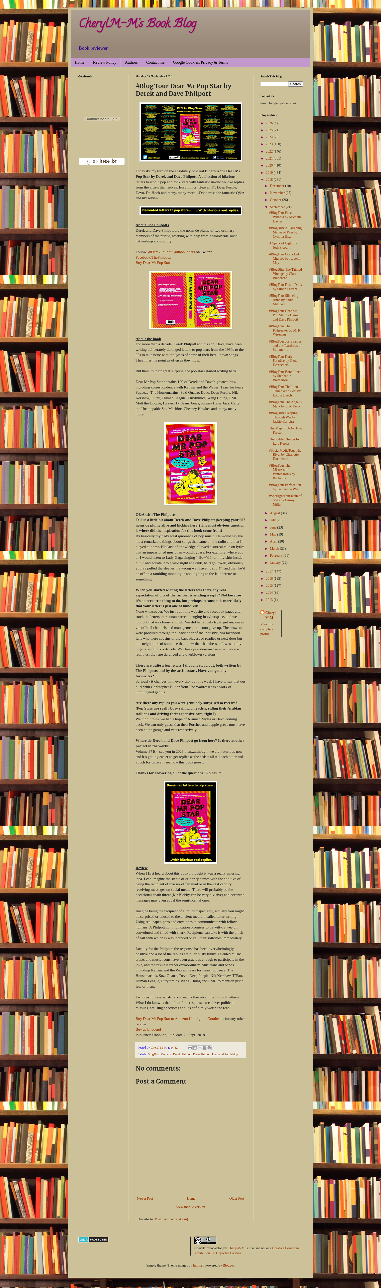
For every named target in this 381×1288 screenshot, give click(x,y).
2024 (270, 137)
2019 (270, 173)
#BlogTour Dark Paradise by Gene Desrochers (283, 361)
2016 (270, 578)
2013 (270, 600)
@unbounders (184, 252)
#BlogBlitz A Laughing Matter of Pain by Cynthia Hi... (285, 232)
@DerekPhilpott (160, 252)
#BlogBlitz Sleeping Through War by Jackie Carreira (283, 417)
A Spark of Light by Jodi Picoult (283, 245)
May (273, 534)
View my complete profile (266, 629)
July (273, 520)
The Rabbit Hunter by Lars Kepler (284, 441)
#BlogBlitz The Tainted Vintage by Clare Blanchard (285, 274)
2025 (270, 130)
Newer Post (145, 1198)
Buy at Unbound (148, 1029)
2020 (270, 165)
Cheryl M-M (270, 615)
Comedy (166, 1054)
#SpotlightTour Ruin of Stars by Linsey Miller (285, 500)
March (275, 549)
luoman (198, 1265)
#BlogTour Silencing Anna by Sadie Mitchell (283, 300)
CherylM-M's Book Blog (137, 24)
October (276, 200)
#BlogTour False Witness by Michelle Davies (285, 217)
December (277, 186)
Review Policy (105, 62)
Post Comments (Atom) (171, 1219)
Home (80, 62)
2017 (270, 571)
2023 (270, 144)
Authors (131, 62)
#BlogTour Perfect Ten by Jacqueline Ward (285, 487)
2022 (270, 151)
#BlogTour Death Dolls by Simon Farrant (285, 287)
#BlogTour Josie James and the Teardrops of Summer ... (285, 346)
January (276, 562)
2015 (270, 585)
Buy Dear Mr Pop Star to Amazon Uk (165, 1018)
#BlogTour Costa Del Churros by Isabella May (284, 258)
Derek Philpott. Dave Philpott (192, 1054)
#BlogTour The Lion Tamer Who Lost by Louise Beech (285, 391)
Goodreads (215, 1018)
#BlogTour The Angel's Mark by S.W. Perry (285, 404)
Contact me (155, 62)
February (276, 555)
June (273, 527)
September (278, 207)
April (274, 541)
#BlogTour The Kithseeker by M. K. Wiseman (285, 330)
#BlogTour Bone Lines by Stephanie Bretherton (285, 376)
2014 (270, 592)
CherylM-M (236, 1248)
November (278, 193)
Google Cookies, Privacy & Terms (200, 62)
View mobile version (190, 1207)
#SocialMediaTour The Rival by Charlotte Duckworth (285, 455)
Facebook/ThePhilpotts (153, 257)
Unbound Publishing (225, 1054)
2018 (270, 180)
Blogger (228, 1265)
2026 (270, 123)
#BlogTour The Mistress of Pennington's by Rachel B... (282, 472)
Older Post (236, 1198)
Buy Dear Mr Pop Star (153, 262)
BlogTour (154, 1054)
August (275, 513)
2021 (270, 158)
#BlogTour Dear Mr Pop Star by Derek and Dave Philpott (283, 315)
